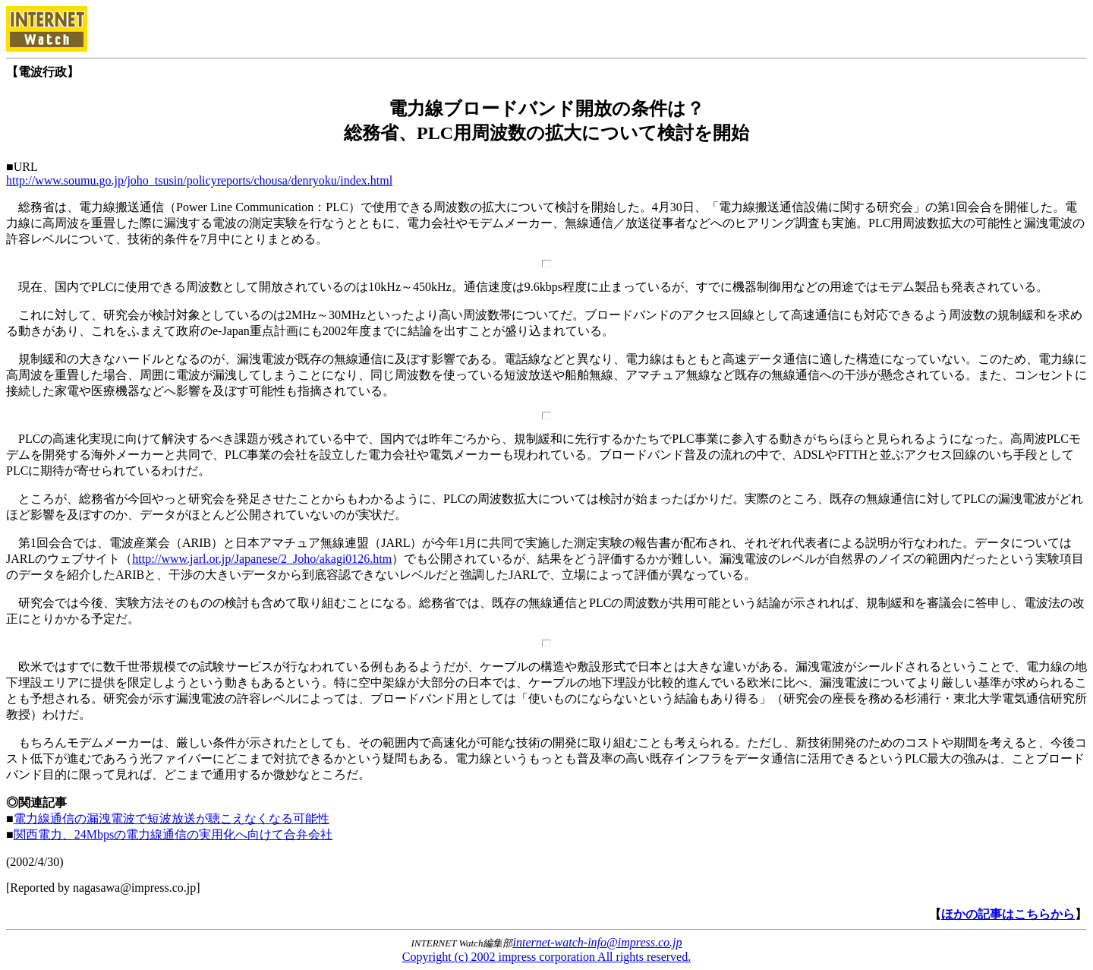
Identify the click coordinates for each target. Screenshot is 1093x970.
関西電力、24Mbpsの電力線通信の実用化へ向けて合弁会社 (173, 834)
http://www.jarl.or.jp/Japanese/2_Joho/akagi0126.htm (262, 558)
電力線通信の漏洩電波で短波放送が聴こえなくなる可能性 (171, 818)
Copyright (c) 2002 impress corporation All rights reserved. (546, 956)
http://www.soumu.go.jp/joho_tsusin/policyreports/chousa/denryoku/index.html (199, 180)
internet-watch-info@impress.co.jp (597, 942)
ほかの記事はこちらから (1008, 914)
